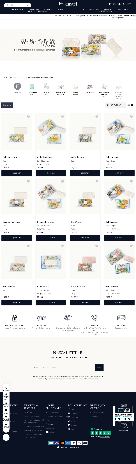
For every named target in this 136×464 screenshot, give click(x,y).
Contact (51, 432)
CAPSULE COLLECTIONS (37, 11)
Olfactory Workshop (31, 416)
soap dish (90, 88)
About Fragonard (52, 412)
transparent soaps (32, 89)
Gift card (93, 9)
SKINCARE (34, 9)
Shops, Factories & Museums (57, 416)
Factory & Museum (6, 419)
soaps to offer (46, 89)
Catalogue (50, 424)
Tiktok (72, 421)
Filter (7, 105)
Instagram (74, 417)
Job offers (94, 416)
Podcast (73, 429)
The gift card (28, 412)
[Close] (134, 16)
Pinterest (73, 413)
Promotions (106, 11)
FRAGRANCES (18, 9)
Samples (108, 9)
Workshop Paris (6, 405)
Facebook (74, 409)
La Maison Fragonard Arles (34, 427)
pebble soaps (75, 89)
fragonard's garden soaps (104, 90)
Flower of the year (6, 427)
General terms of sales (9, 413)
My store (6, 390)
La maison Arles (6, 412)
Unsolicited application (98, 412)
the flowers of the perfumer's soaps (118, 91)
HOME (60, 9)
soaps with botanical (60, 89)
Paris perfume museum (33, 431)
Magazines (50, 428)
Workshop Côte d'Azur (6, 397)
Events (48, 420)
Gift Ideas (123, 9)
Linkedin (73, 425)
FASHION (48, 9)
